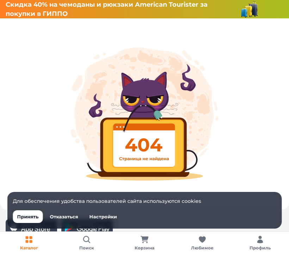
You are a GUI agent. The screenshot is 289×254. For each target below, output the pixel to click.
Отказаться (64, 216)
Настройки (103, 216)
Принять (28, 216)
